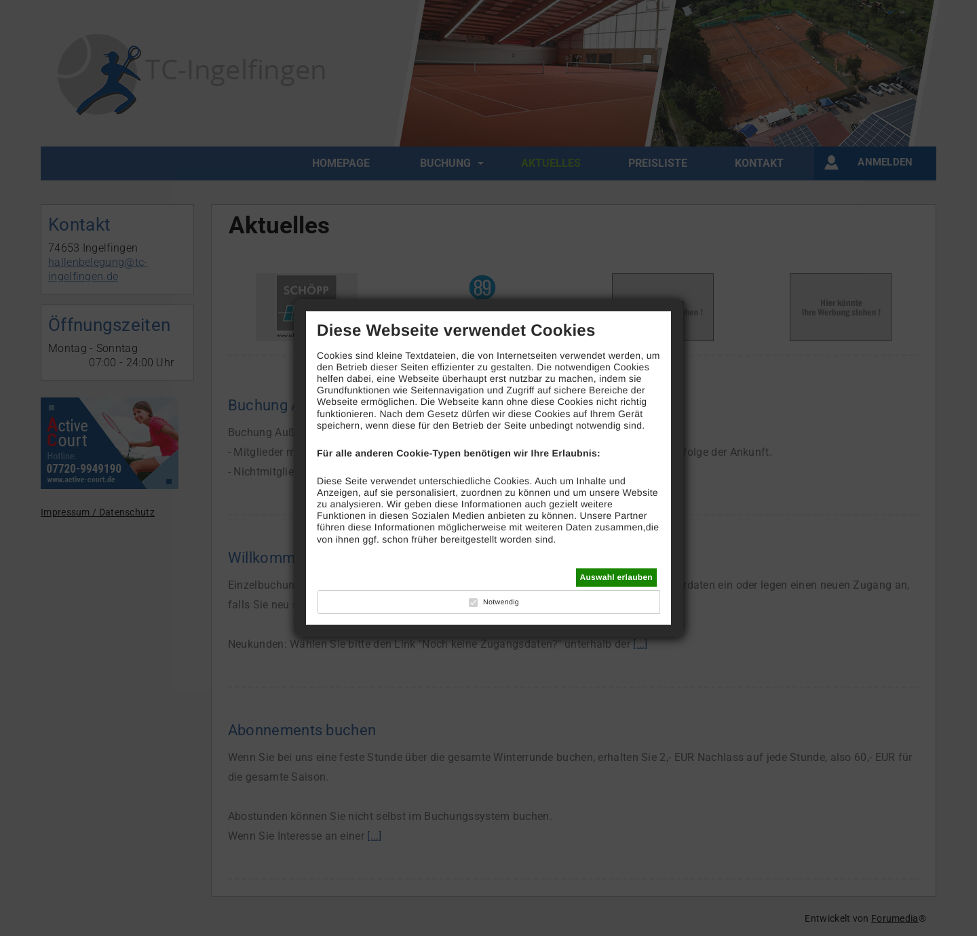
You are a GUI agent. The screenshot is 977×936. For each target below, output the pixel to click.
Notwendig (501, 602)
